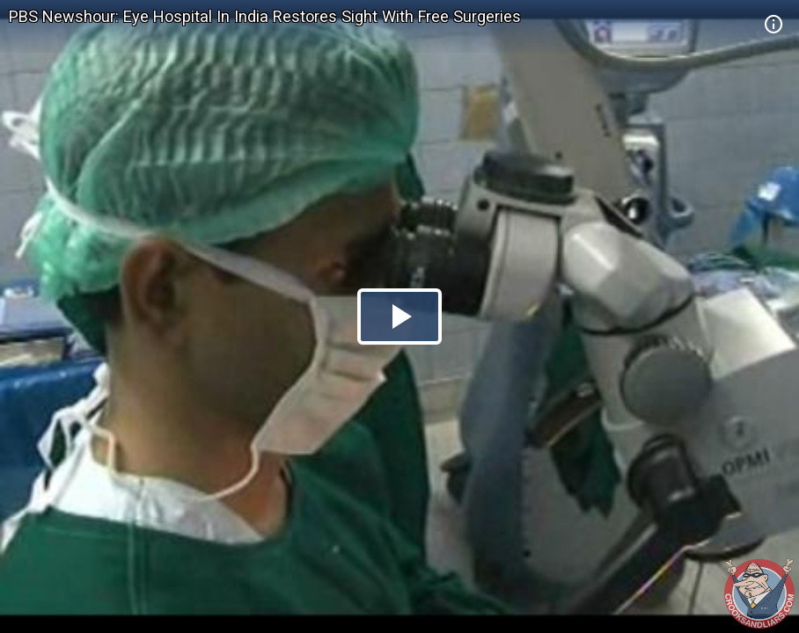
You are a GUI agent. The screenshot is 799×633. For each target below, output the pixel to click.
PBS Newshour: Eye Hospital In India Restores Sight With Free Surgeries (265, 16)
